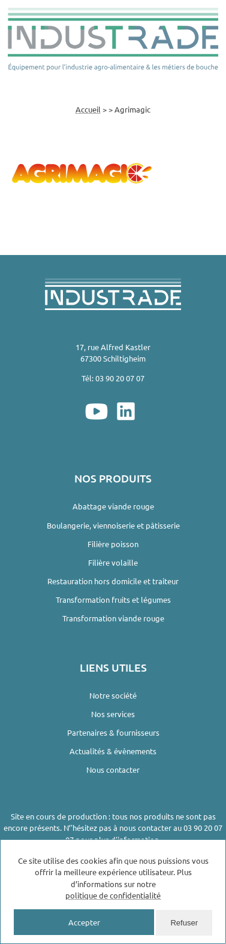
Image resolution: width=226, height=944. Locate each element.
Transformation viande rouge (113, 618)
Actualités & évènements (113, 751)
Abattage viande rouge (113, 506)
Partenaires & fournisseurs (113, 732)
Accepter (84, 922)
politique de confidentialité (113, 895)
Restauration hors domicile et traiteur (113, 581)
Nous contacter (113, 769)
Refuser (184, 922)
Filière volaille (113, 562)
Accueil (88, 109)
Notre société (113, 695)
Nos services (113, 714)
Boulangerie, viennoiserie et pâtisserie (113, 525)
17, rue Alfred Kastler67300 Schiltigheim (113, 353)
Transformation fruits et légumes (113, 599)
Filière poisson (113, 544)
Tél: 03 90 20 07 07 (113, 378)
